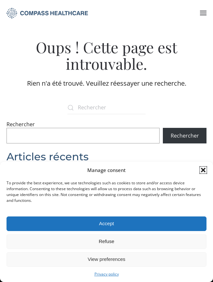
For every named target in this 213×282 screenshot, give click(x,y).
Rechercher (21, 124)
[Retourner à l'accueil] (47, 13)
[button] (203, 170)
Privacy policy (106, 274)
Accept (106, 223)
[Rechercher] (106, 107)
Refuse (106, 241)
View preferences (106, 259)
